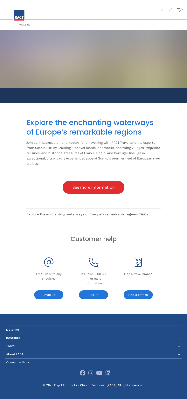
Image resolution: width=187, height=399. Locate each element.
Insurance (93, 338)
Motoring (93, 330)
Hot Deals (21, 24)
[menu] (180, 9)
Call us (93, 295)
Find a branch (138, 295)
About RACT (93, 354)
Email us (49, 295)
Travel (93, 346)
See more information (93, 187)
